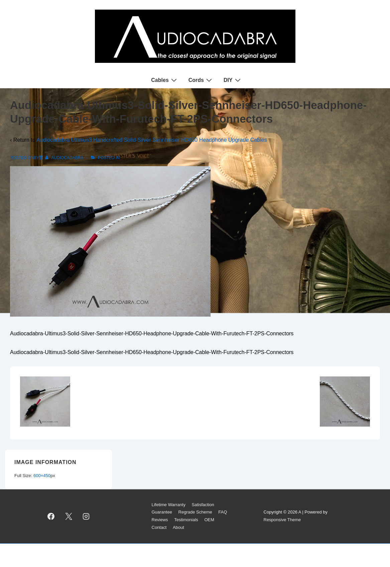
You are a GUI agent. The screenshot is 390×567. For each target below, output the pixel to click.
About (178, 527)
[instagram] (86, 516)
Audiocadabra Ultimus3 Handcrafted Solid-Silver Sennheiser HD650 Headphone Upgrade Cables (151, 140)
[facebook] (51, 516)
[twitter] (68, 516)
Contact (159, 527)
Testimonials (186, 519)
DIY (233, 80)
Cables (164, 80)
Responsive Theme (282, 519)
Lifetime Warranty (168, 504)
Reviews (160, 519)
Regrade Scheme (195, 512)
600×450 (41, 475)
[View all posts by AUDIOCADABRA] (64, 157)
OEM (209, 519)
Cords (201, 80)
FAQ (222, 512)
